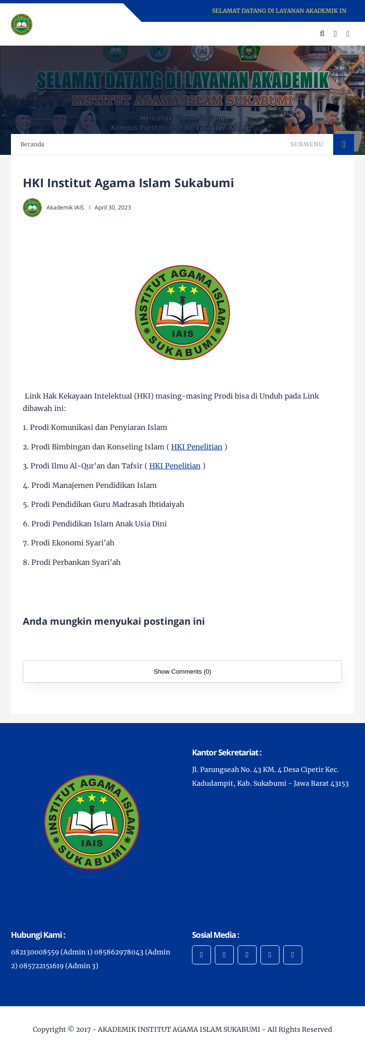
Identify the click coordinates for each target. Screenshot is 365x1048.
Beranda (32, 144)
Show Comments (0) (182, 671)
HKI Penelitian (196, 446)
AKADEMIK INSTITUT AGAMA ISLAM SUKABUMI (179, 1029)
